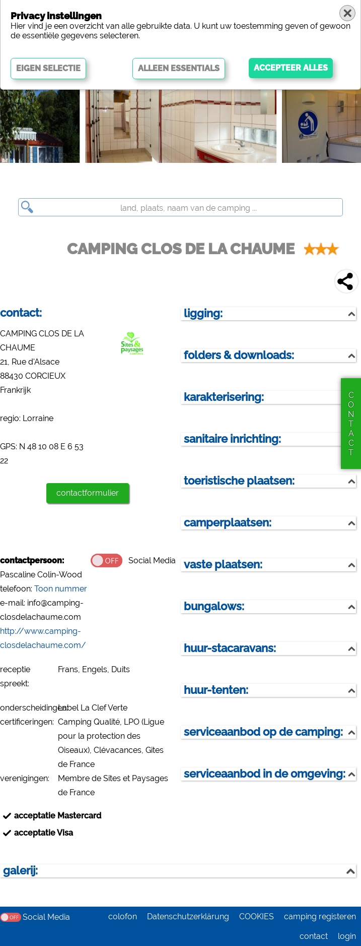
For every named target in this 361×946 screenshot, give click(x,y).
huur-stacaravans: (230, 648)
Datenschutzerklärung (188, 916)
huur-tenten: (216, 690)
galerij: (20, 870)
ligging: (203, 313)
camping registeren (320, 916)
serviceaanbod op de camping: (263, 732)
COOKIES (256, 916)
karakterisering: (224, 397)
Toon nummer (60, 589)
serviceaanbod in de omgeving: (264, 773)
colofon (122, 916)
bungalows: (214, 606)
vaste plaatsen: (223, 564)
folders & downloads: (239, 355)
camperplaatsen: (227, 522)
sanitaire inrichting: (232, 439)
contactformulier (87, 493)
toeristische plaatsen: (239, 481)
